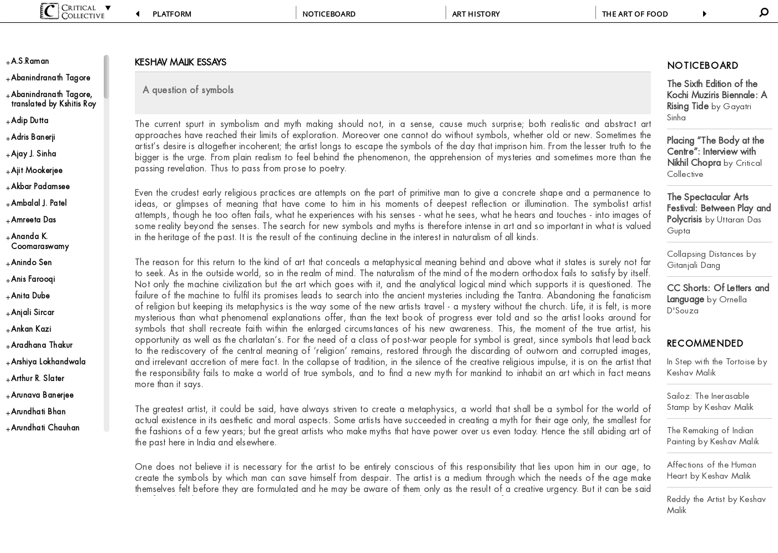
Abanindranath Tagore (40, 86)
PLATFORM (172, 14)
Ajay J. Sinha (37, 190)
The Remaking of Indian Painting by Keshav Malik (713, 436)
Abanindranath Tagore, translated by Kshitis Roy (55, 123)
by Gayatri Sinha (717, 101)
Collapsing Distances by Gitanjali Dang (711, 259)
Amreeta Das (37, 264)
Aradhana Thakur (46, 404)
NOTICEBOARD (329, 14)
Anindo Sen (34, 312)
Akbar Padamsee (45, 227)
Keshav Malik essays (180, 62)
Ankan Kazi (34, 386)
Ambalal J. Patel (43, 245)
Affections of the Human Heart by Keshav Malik (711, 470)
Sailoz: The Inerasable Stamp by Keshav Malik (710, 401)
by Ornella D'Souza (718, 299)
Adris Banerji (37, 171)
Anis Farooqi (37, 331)
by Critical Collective (715, 157)
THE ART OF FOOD (635, 14)
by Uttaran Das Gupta (719, 214)
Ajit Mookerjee (41, 208)
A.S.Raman (33, 62)
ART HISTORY (476, 14)
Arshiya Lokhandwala (54, 423)
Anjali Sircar (35, 368)
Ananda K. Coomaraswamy (44, 288)
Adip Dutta (32, 153)
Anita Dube (34, 350)
